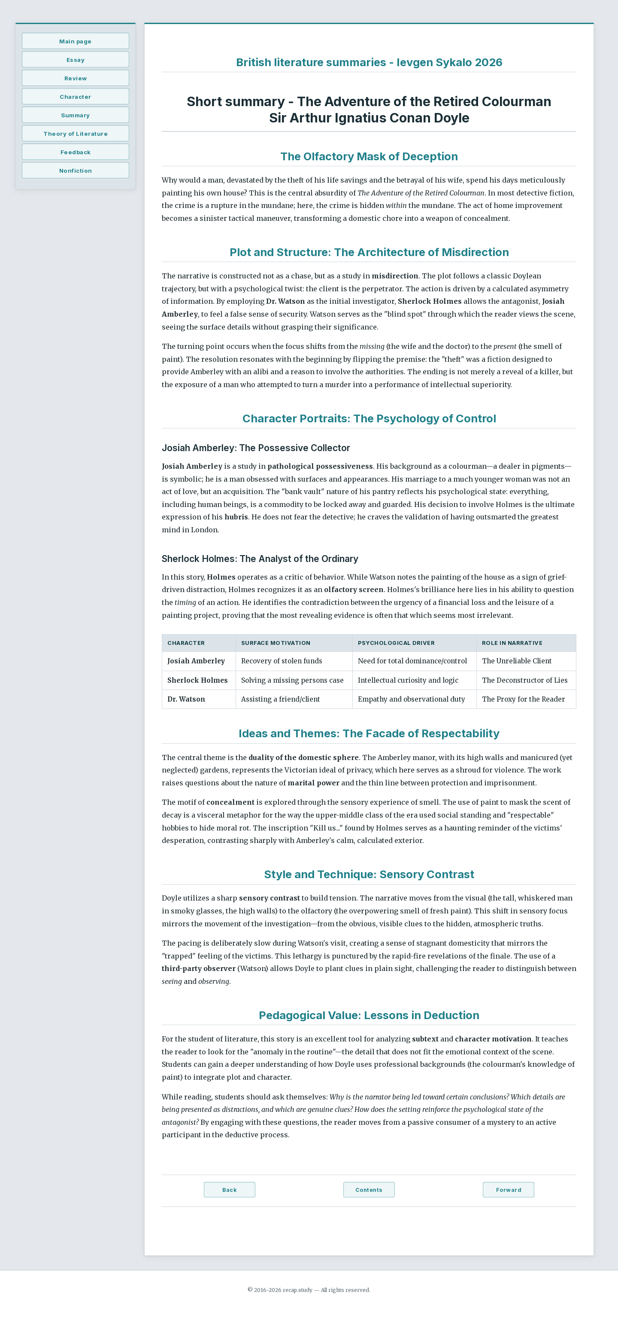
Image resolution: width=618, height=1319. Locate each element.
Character (75, 96)
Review (75, 78)
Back (229, 1190)
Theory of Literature (75, 133)
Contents (369, 1190)
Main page (75, 41)
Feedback (76, 152)
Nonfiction (75, 170)
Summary (75, 115)
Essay (76, 59)
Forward (509, 1190)
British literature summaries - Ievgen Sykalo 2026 (369, 62)
